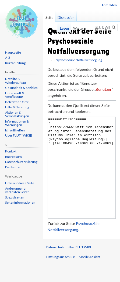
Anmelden (109, 5)
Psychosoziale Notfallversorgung (78, 60)
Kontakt (10, 151)
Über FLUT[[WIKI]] (18, 135)
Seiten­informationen (20, 202)
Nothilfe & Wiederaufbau (15, 81)
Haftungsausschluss (61, 277)
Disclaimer (13, 167)
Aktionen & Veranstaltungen (17, 114)
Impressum (13, 157)
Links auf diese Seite (19, 183)
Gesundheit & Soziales (21, 88)
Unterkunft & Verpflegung (14, 95)
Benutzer (103, 89)
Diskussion (66, 17)
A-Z (7, 57)
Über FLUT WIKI (79, 267)
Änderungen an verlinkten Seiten (17, 190)
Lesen (60, 28)
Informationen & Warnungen (17, 123)
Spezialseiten (14, 197)
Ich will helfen (15, 130)
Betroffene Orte (17, 102)
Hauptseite (13, 52)
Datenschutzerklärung (21, 162)
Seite (49, 17)
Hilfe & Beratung (17, 107)
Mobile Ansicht (89, 277)
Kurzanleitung (15, 63)
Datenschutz (55, 267)
